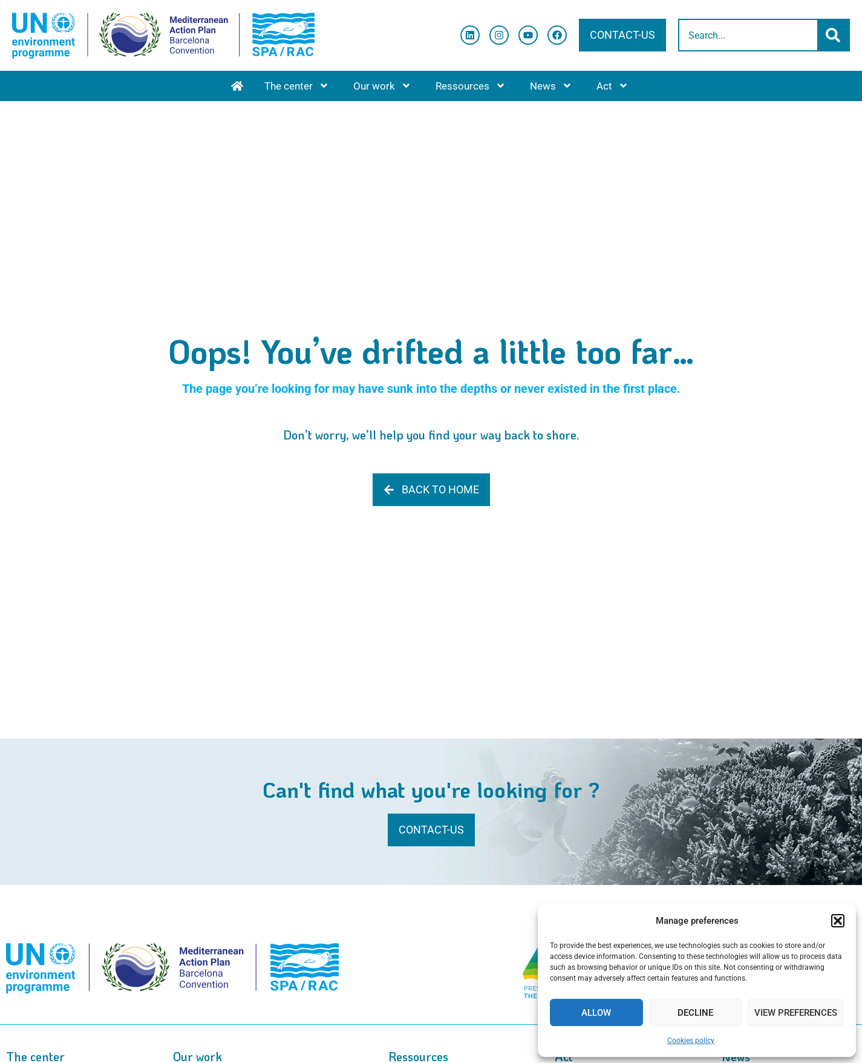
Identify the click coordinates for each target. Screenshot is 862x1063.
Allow (596, 1012)
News (551, 85)
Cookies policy (690, 1040)
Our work (382, 85)
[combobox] (748, 35)
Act (612, 85)
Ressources (471, 85)
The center (296, 85)
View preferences (795, 1012)
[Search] (834, 35)
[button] (838, 921)
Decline (695, 1012)
